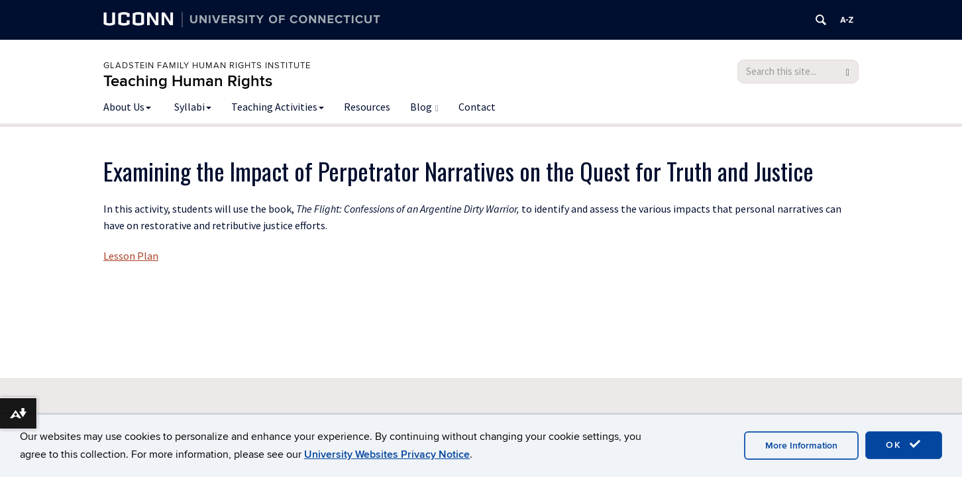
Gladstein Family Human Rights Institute (207, 65)
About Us (127, 106)
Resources (367, 106)
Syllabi (192, 106)
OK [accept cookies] (904, 444)
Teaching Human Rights (187, 81)
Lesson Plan (130, 255)
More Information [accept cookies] (801, 445)
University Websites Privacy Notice (387, 454)
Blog (424, 106)
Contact (477, 106)
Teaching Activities (277, 106)
